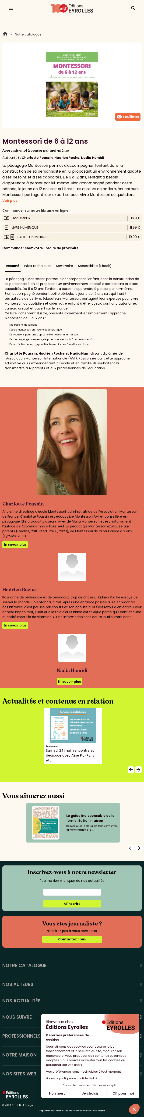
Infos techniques (37, 265)
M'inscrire (72, 903)
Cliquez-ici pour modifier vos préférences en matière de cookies (72, 1111)
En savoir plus (15, 544)
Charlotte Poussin (37, 157)
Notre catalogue (28, 34)
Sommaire (64, 265)
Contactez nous (72, 939)
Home (5, 34)
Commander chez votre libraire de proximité (40, 248)
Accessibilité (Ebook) (95, 265)
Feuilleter (127, 117)
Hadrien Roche (66, 157)
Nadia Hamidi (92, 157)
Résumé (12, 265)
